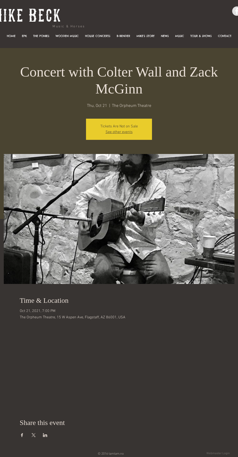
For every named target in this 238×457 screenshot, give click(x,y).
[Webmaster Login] (218, 453)
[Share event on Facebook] (22, 435)
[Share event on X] (33, 435)
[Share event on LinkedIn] (45, 435)
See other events (119, 132)
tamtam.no (116, 454)
